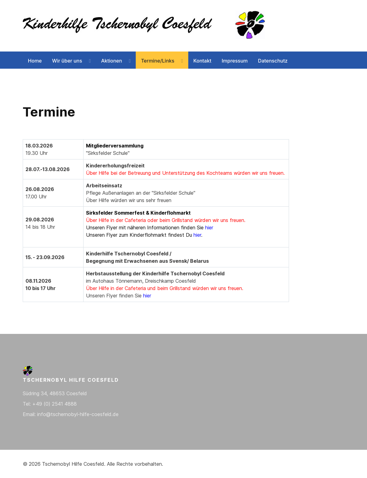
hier (209, 227)
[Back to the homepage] (145, 25)
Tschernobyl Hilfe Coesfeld (73, 464)
